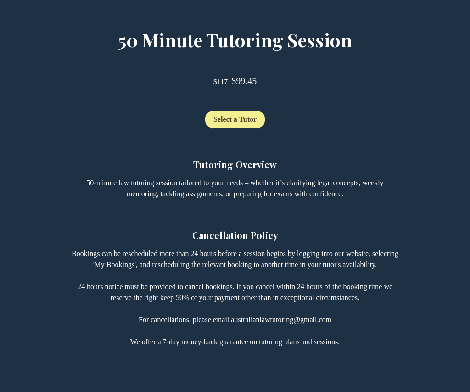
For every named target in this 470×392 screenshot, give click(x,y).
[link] (235, 119)
